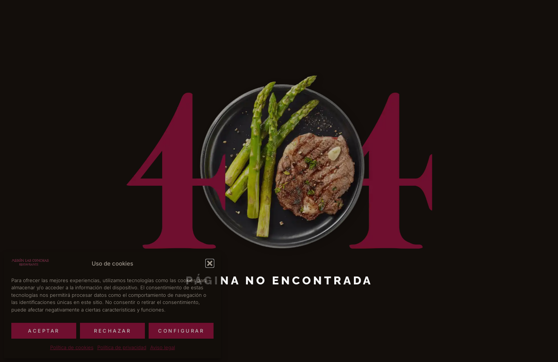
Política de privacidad (121, 347)
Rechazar (112, 331)
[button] (210, 263)
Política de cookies (72, 347)
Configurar (181, 331)
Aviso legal (162, 347)
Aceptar (44, 331)
